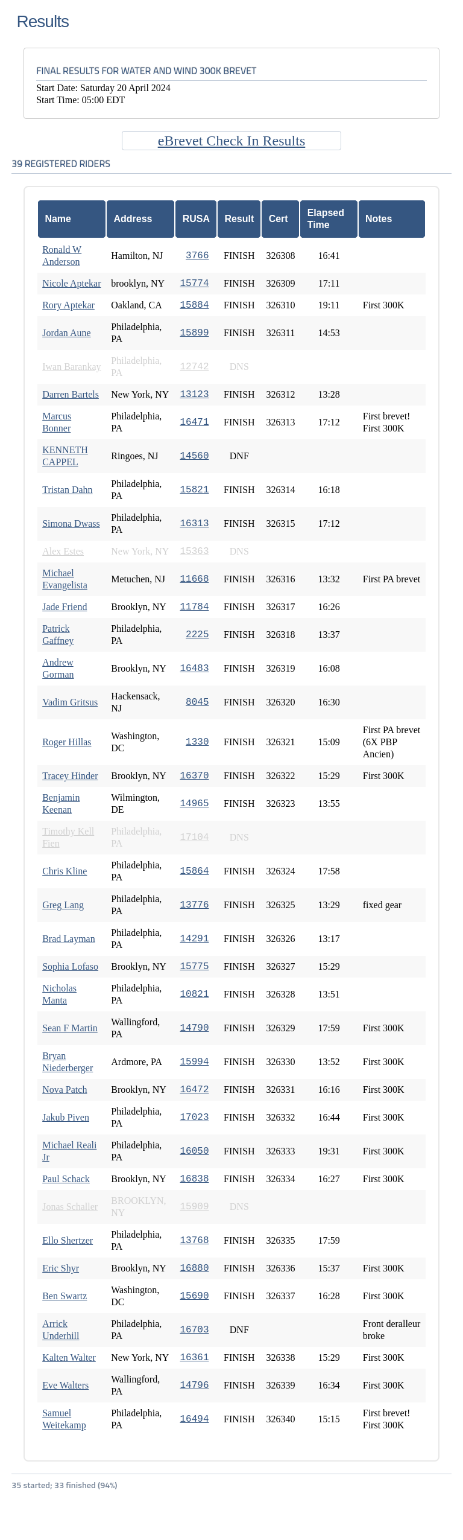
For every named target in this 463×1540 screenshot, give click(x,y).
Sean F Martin (70, 1028)
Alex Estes (63, 551)
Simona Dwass (71, 523)
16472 (194, 1089)
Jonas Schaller (70, 1206)
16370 (194, 776)
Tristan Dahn (67, 490)
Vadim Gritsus (70, 702)
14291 (194, 939)
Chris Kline (64, 871)
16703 (194, 1330)
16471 (194, 422)
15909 (194, 1206)
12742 (194, 366)
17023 (194, 1117)
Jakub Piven (65, 1117)
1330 (197, 742)
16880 (194, 1268)
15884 (194, 305)
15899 (194, 333)
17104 (194, 837)
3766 (197, 255)
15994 (194, 1062)
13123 (194, 394)
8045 (197, 702)
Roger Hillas (66, 742)
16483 (194, 668)
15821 (194, 490)
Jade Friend (64, 607)
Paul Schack (66, 1179)
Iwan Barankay (71, 366)
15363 (194, 551)
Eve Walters (65, 1385)
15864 (194, 871)
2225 (197, 634)
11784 (194, 607)
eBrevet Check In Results (232, 140)
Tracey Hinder (70, 776)
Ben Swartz (64, 1296)
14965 (194, 803)
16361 (194, 1357)
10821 (194, 994)
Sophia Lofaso (70, 966)
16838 (194, 1179)
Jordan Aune (66, 333)
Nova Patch (64, 1089)
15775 (194, 966)
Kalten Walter (69, 1357)
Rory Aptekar (68, 305)
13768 (194, 1240)
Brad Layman (68, 939)
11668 (194, 579)
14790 (194, 1028)
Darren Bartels (70, 394)
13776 (194, 905)
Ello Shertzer (67, 1240)
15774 (194, 283)
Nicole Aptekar (71, 283)
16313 (194, 523)
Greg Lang (63, 905)
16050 (194, 1151)
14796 (194, 1385)
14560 (194, 456)
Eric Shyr (60, 1268)
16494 (194, 1419)
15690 (194, 1296)
